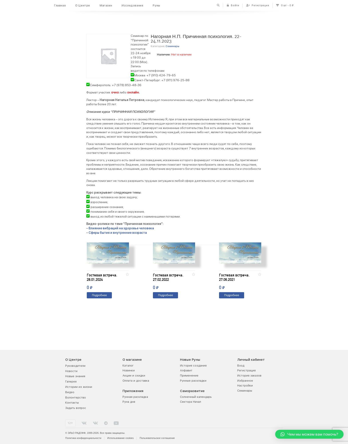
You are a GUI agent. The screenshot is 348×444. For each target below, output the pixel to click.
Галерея (71, 381)
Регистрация (246, 370)
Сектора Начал (190, 402)
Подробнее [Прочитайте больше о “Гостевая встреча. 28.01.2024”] (99, 316)
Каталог (128, 365)
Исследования (132, 5)
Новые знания (75, 376)
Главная (60, 5)
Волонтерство (75, 397)
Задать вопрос (75, 408)
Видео (69, 392)
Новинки (129, 370)
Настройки (245, 385)
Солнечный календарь (196, 396)
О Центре (82, 5)
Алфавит (186, 370)
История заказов (249, 375)
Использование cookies (120, 438)
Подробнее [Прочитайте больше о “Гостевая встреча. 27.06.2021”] (231, 316)
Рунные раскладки (193, 380)
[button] (127, 295)
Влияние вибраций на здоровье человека (121, 228)
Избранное (245, 380)
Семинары (172, 46)
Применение (189, 375)
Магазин (106, 5)
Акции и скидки (134, 375)
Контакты (72, 402)
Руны (156, 5)
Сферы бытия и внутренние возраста (118, 232)
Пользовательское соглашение (157, 438)
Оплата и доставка (136, 380)
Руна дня (129, 402)
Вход (240, 365)
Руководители (75, 365)
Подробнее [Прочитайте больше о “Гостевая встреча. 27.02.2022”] (165, 316)
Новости (71, 371)
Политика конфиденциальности (83, 438)
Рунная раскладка (135, 396)
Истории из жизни (78, 386)
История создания (193, 365)
